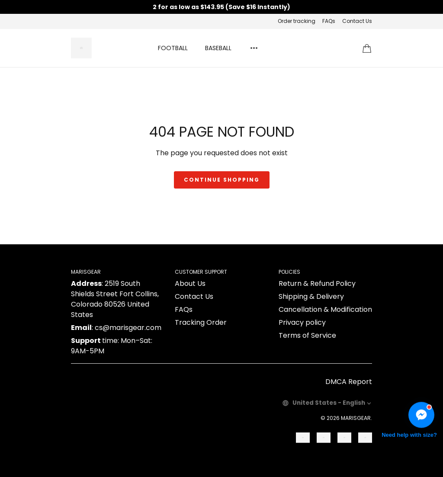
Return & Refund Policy (317, 283)
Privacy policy (302, 322)
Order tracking (296, 21)
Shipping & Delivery (311, 296)
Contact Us (357, 21)
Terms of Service (307, 335)
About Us (190, 283)
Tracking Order (201, 322)
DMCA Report (348, 382)
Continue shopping (222, 179)
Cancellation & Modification (325, 309)
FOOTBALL (173, 48)
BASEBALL (218, 48)
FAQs (328, 21)
